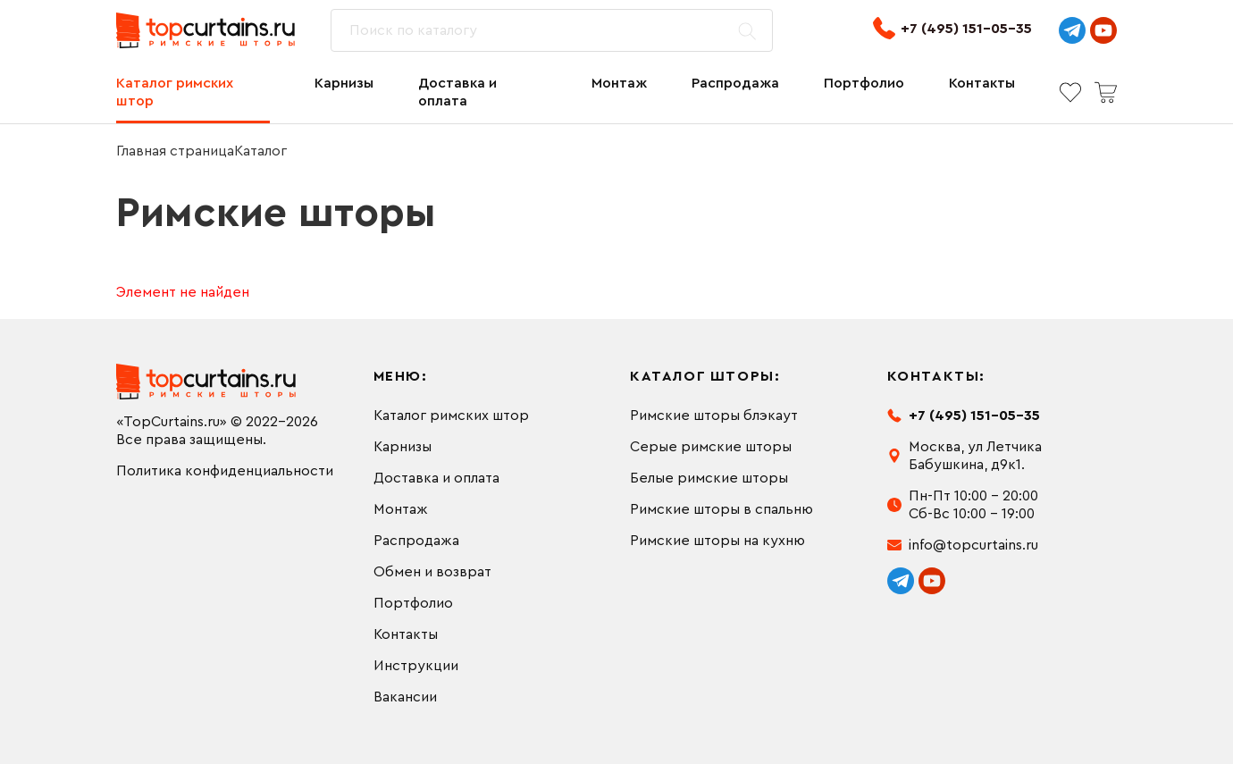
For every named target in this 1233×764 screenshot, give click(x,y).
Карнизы (344, 83)
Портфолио (864, 83)
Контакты (982, 83)
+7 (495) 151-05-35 (952, 28)
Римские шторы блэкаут (714, 415)
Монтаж (619, 83)
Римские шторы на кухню (717, 540)
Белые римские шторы (709, 478)
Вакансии (405, 697)
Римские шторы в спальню (721, 509)
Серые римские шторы (711, 447)
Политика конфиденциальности (224, 471)
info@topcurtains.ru (973, 545)
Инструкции (415, 666)
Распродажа (735, 83)
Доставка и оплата (457, 92)
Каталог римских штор (174, 92)
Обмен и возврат (432, 572)
